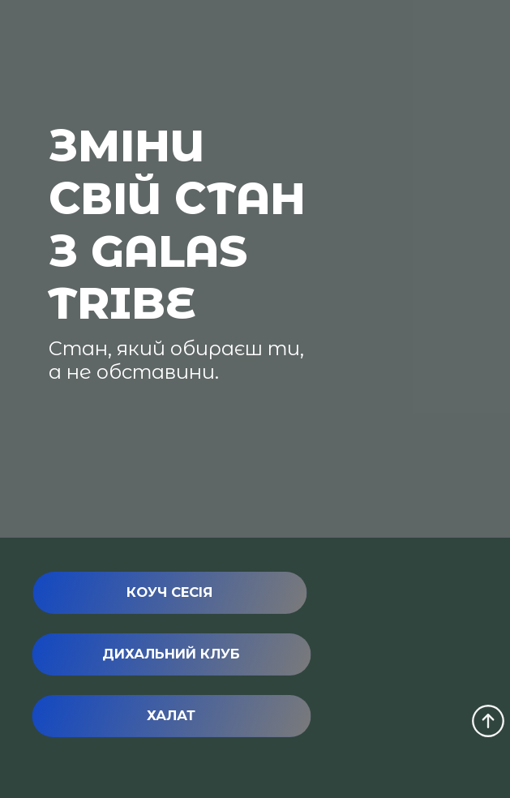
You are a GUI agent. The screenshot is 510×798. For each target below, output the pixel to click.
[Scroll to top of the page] (488, 721)
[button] (169, 593)
